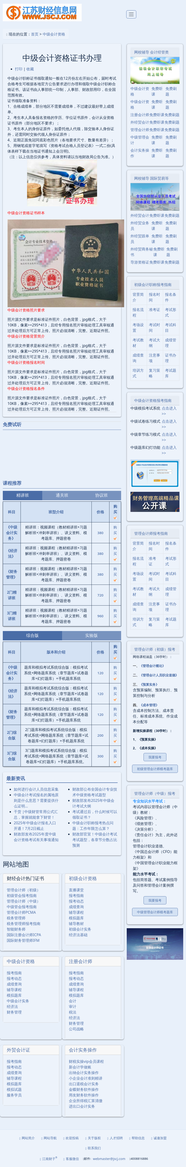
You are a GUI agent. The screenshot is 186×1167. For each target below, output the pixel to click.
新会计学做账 (80, 1067)
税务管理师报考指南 (23, 923)
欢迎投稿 (71, 1137)
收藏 (30, 68)
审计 (72, 1006)
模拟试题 (14, 1089)
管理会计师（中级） (23, 901)
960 (100, 616)
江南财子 (48, 1158)
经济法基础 (78, 934)
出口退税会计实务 (84, 1083)
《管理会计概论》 (152, 666)
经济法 (12, 1006)
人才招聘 (115, 1137)
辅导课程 (76, 912)
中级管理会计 (139, 140)
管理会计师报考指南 (151, 533)
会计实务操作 (83, 1050)
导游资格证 (139, 262)
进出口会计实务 (82, 1106)
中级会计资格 (54, 34)
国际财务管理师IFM (23, 940)
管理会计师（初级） (23, 889)
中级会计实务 (18, 1000)
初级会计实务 (80, 929)
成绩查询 (76, 906)
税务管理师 (16, 918)
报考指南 (76, 895)
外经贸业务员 (139, 225)
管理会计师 (139, 129)
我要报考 (154, 757)
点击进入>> (169, 411)
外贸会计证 (18, 1050)
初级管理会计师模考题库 (155, 769)
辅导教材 (76, 923)
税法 (72, 1012)
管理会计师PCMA (21, 912)
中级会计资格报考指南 (153, 400)
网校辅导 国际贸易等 (151, 178)
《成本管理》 (149, 705)
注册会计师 (80, 961)
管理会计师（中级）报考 (154, 793)
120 (100, 673)
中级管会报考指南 (22, 906)
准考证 (154, 309)
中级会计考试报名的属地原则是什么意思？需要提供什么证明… (36, 800)
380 (100, 532)
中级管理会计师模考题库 (155, 912)
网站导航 (49, 1137)
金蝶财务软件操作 (84, 1089)
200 (100, 735)
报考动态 (76, 901)
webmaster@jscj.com (109, 1158)
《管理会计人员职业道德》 (159, 675)
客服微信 (71, 1158)
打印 (18, 68)
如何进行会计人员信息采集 (36, 789)
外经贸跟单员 (139, 238)
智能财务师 (16, 929)
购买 (115, 532)
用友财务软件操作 (84, 1095)
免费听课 (157, 91)
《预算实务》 (149, 684)
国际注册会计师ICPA (24, 934)
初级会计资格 (83, 878)
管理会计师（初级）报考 (154, 649)
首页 (35, 34)
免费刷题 (171, 91)
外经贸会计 (139, 122)
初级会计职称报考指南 (153, 284)
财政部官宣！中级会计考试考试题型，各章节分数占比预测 (94, 840)
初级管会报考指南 (22, 895)
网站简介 (27, 1137)
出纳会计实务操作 (84, 1072)
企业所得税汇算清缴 (85, 1100)
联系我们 (93, 1148)
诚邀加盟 (159, 1137)
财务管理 (14, 1012)
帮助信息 (137, 1137)
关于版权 (93, 1137)
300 (100, 756)
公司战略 (76, 1028)
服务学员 (14, 1095)
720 (100, 595)
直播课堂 (76, 889)
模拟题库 (76, 918)
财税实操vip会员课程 (86, 1061)
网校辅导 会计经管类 (151, 52)
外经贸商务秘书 (141, 251)
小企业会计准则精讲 (85, 1078)
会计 (72, 1000)
